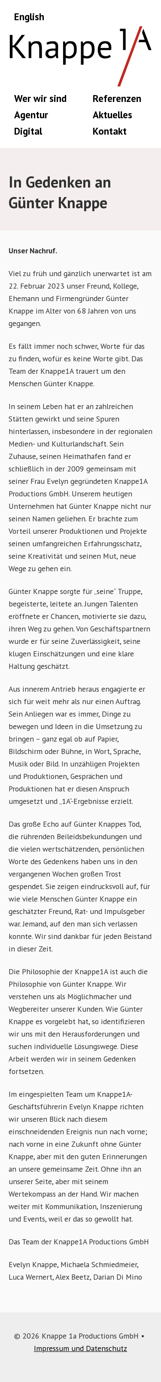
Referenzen (117, 98)
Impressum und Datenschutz (80, 1348)
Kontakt (110, 131)
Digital (28, 131)
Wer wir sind (40, 98)
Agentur (31, 114)
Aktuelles (112, 114)
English (29, 16)
